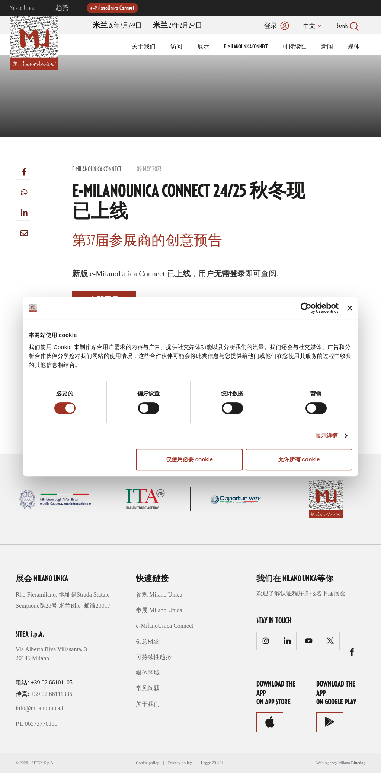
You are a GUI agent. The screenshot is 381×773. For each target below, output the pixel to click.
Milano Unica (22, 8)
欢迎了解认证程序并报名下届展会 (301, 593)
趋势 (62, 8)
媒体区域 (148, 672)
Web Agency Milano (333, 762)
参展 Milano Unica (159, 610)
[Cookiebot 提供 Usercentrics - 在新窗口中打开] (306, 308)
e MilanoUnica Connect (96, 169)
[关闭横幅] (349, 308)
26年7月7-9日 (117, 26)
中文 (308, 26)
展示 (203, 47)
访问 (176, 47)
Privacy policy (180, 762)
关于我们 (144, 47)
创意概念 (148, 641)
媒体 (354, 47)
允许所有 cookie (299, 459)
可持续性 (294, 47)
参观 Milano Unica (159, 594)
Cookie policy (147, 762)
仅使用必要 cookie (189, 459)
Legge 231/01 (212, 762)
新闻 (327, 47)
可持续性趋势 (154, 657)
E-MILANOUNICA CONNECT (246, 47)
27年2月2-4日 (177, 26)
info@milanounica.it (40, 708)
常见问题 (148, 688)
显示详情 (327, 435)
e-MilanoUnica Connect (112, 8)
